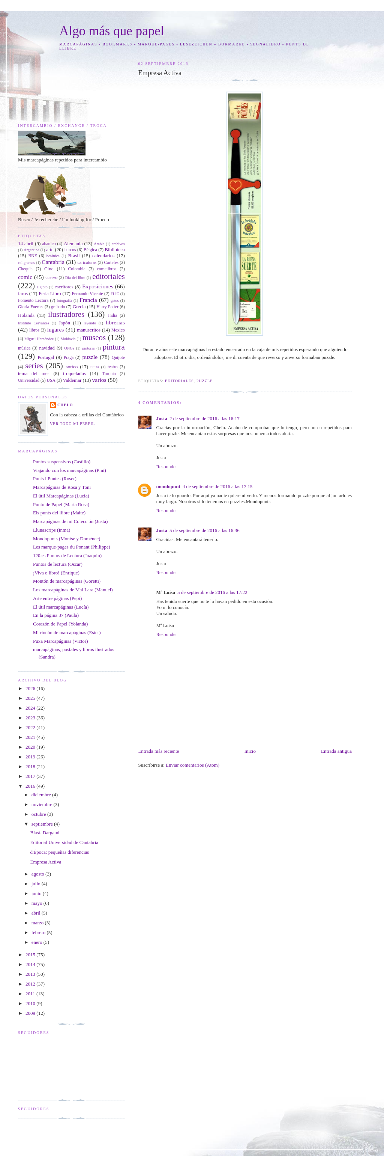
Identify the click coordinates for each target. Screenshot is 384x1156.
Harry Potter (107, 306)
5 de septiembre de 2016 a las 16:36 (205, 530)
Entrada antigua (336, 751)
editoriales (179, 381)
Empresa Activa (45, 862)
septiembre (43, 824)
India (112, 315)
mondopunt (168, 486)
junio (37, 893)
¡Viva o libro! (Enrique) (56, 573)
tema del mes (34, 373)
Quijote (118, 357)
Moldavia (67, 339)
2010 (31, 1003)
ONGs (69, 348)
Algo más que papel (111, 31)
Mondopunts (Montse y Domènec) (66, 538)
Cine (49, 268)
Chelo (65, 405)
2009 (31, 1013)
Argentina (31, 250)
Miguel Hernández (39, 339)
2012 (31, 984)
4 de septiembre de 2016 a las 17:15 (218, 486)
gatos (115, 300)
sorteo (72, 366)
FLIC (115, 294)
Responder (166, 466)
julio (37, 883)
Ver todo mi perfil (72, 424)
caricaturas (87, 262)
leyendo (90, 323)
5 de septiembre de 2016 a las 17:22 (212, 592)
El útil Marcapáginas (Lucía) (61, 496)
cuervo (51, 277)
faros (23, 293)
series (34, 365)
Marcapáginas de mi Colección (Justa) (70, 521)
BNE (32, 255)
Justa (161, 418)
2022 (31, 727)
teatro (113, 367)
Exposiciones (97, 286)
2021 (31, 737)
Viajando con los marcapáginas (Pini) (69, 470)
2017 (31, 776)
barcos (70, 249)
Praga (69, 357)
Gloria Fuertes (31, 306)
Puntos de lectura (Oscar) (57, 564)
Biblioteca (114, 249)
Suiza (94, 367)
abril (37, 913)
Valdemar (72, 380)
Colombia (77, 269)
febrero (39, 932)
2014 (31, 964)
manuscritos (88, 330)
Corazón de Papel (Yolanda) (60, 624)
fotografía (64, 300)
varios (99, 380)
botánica (53, 256)
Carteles (111, 262)
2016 (31, 786)
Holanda (26, 315)
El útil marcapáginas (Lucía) (60, 607)
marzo (38, 922)
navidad (47, 348)
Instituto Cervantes (33, 323)
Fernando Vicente (87, 293)
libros (34, 330)
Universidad (28, 380)
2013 (31, 974)
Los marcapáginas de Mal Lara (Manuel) (73, 589)
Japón (64, 323)
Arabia (99, 244)
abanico (49, 243)
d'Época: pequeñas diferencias (59, 852)
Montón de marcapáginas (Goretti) (66, 581)
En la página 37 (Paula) (56, 615)
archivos (118, 244)
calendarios (103, 255)
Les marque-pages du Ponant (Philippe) (71, 547)
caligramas (26, 263)
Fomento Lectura (33, 300)
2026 (31, 688)
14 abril (25, 243)
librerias (115, 322)
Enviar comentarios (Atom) (192, 765)
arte (49, 249)
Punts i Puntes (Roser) (54, 478)
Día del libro (75, 278)
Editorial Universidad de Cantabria (64, 842)
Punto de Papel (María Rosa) (61, 504)
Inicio (250, 751)
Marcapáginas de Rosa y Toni (62, 487)
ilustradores (66, 314)
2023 (31, 717)
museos (94, 337)
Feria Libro (50, 293)
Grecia (79, 306)
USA (51, 380)
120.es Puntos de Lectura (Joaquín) (67, 555)
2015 (31, 954)
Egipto (42, 287)
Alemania (73, 243)
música (24, 348)
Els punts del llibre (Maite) (59, 512)
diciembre (42, 794)
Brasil (74, 255)
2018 (31, 766)
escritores (64, 286)
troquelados (74, 373)
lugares (55, 329)
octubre (39, 814)
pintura (114, 346)
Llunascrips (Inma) (51, 530)
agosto (38, 874)
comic (25, 277)
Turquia (109, 373)
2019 (31, 757)
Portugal (46, 357)
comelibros (107, 269)
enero (38, 942)
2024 (31, 708)
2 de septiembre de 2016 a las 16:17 (205, 418)
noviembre (43, 804)
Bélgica (90, 249)
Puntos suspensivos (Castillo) (61, 461)
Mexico (118, 330)
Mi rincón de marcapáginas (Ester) (66, 632)
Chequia (25, 269)
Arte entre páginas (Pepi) (57, 598)
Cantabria (53, 262)
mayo (38, 903)
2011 (31, 993)
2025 (31, 698)
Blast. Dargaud (44, 832)
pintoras (88, 348)
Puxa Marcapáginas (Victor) (60, 641)
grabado (58, 306)
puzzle (204, 381)
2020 (31, 747)
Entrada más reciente (158, 751)
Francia (88, 300)
